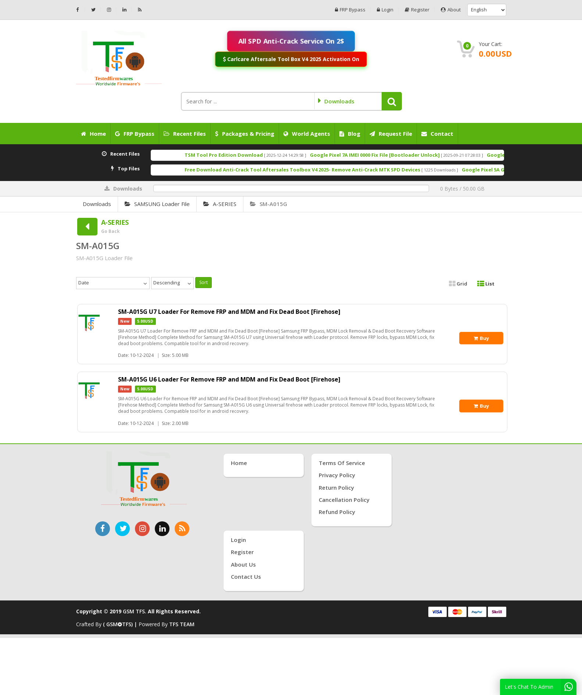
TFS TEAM (181, 624)
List (485, 283)
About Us (243, 564)
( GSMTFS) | (121, 624)
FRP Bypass (350, 10)
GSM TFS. (134, 611)
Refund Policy (337, 511)
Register (417, 10)
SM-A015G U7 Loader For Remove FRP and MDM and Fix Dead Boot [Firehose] (229, 312)
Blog (349, 133)
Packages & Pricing (244, 133)
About (451, 10)
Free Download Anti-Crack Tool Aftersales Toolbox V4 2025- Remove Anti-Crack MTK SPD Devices (325, 169)
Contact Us (246, 576)
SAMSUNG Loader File (157, 204)
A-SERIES (219, 204)
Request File (390, 133)
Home (93, 133)
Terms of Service (342, 463)
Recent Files (185, 133)
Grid (458, 283)
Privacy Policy (337, 475)
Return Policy (336, 487)
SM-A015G (268, 204)
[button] (392, 101)
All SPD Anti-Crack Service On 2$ (291, 40)
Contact (437, 133)
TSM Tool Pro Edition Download (246, 155)
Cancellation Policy (344, 499)
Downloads (97, 204)
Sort (203, 282)
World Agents (306, 133)
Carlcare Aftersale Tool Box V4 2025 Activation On (291, 59)
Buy (481, 338)
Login (385, 10)
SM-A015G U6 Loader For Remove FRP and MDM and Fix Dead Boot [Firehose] (229, 379)
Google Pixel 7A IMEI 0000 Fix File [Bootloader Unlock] (398, 155)
